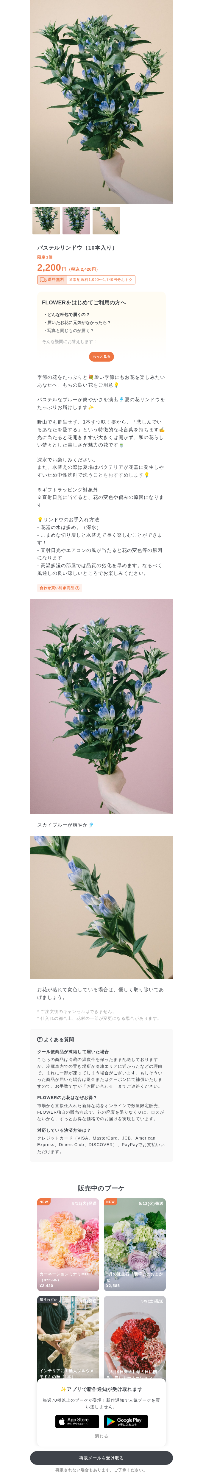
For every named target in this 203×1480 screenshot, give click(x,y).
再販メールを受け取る (101, 1458)
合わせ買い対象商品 (60, 588)
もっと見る (101, 356)
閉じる (101, 1436)
